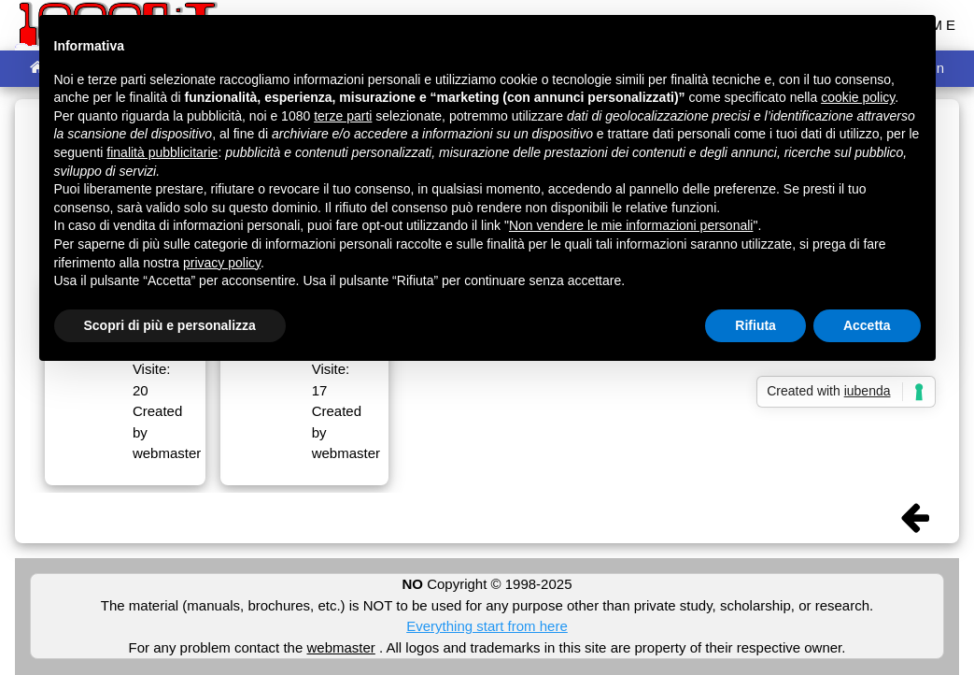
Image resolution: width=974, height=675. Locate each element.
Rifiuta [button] (755, 325)
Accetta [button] (867, 325)
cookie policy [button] (858, 97)
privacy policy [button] (222, 262)
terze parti (343, 115)
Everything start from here (487, 626)
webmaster (340, 647)
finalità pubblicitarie (162, 152)
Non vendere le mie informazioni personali (631, 225)
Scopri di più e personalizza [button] (170, 325)
